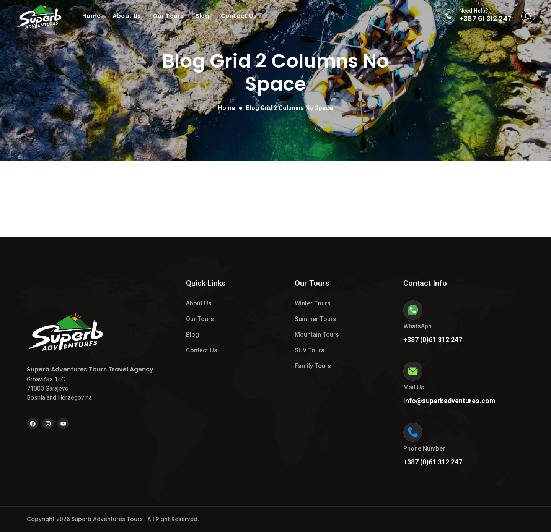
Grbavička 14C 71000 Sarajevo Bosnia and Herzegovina (59, 388)
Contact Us (239, 16)
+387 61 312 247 (485, 18)
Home (91, 16)
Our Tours (168, 16)
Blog (202, 16)
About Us (126, 16)
